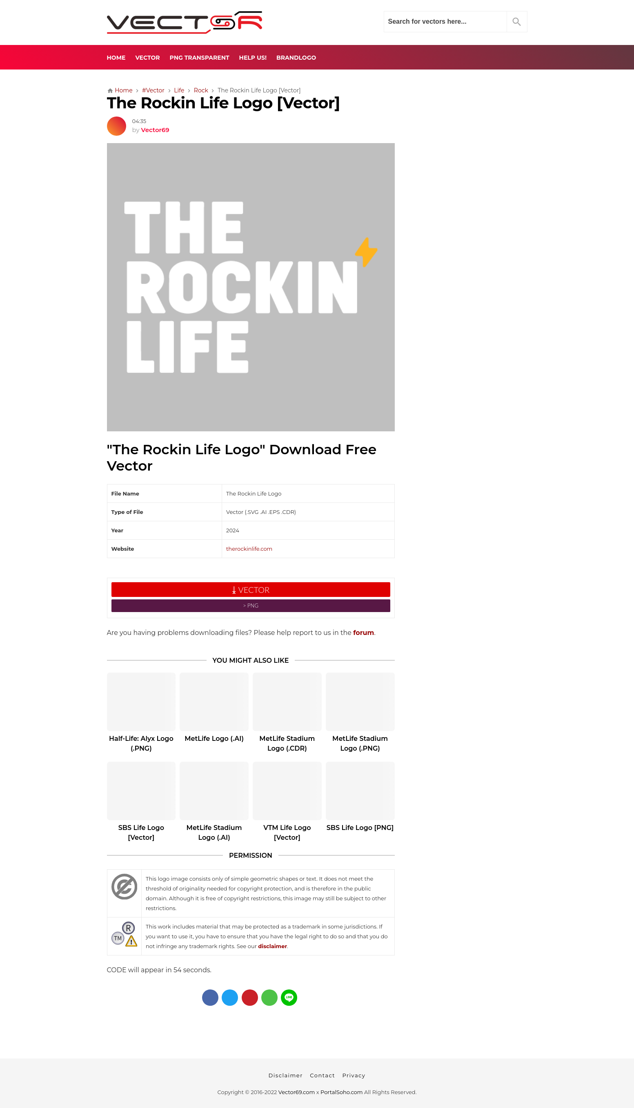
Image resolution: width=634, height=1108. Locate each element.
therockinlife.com (249, 548)
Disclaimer (286, 1075)
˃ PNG (250, 605)
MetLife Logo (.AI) (214, 738)
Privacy (353, 1075)
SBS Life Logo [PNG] (360, 828)
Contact (322, 1075)
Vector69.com (296, 1092)
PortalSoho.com (341, 1092)
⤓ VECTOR (250, 589)
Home (116, 57)
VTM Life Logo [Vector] (287, 832)
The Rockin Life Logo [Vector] (223, 102)
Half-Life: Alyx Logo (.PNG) (141, 743)
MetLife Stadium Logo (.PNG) (360, 743)
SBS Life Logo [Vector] (141, 832)
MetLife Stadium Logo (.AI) (214, 832)
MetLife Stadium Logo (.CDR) (287, 743)
